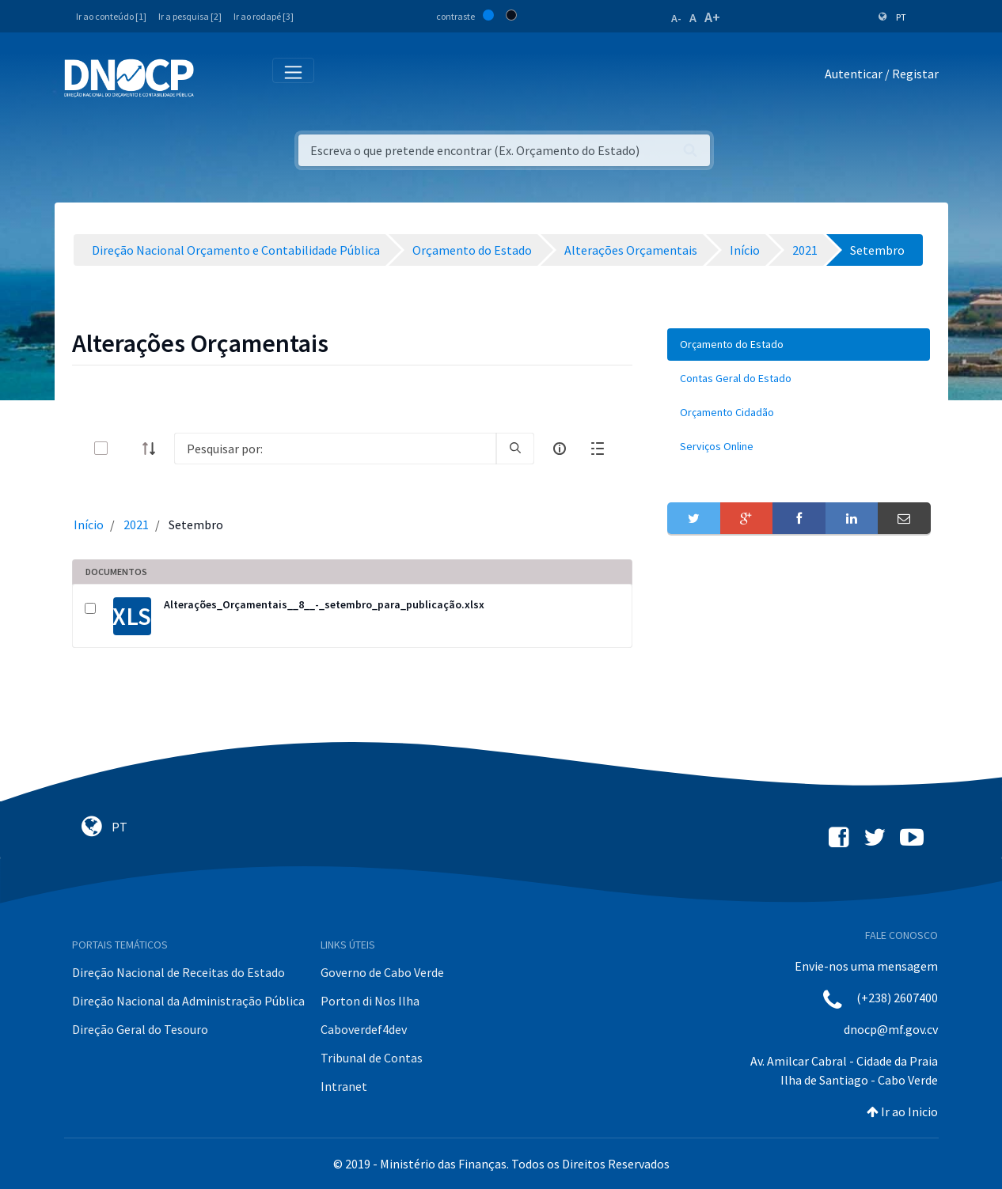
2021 (136, 524)
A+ (712, 17)
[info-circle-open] (559, 448)
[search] (515, 448)
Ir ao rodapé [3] (263, 16)
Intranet (344, 1086)
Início (89, 524)
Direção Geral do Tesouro (140, 1029)
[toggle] (126, 448)
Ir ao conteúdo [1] (111, 16)
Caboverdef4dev (364, 1029)
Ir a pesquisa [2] (190, 16)
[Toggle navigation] (215, 77)
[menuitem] (798, 344)
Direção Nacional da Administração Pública (188, 1001)
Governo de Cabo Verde (382, 972)
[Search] (335, 448)
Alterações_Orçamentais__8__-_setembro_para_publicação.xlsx (324, 604)
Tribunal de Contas (372, 1058)
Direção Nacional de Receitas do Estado (178, 972)
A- (676, 18)
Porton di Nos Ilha (370, 1001)
